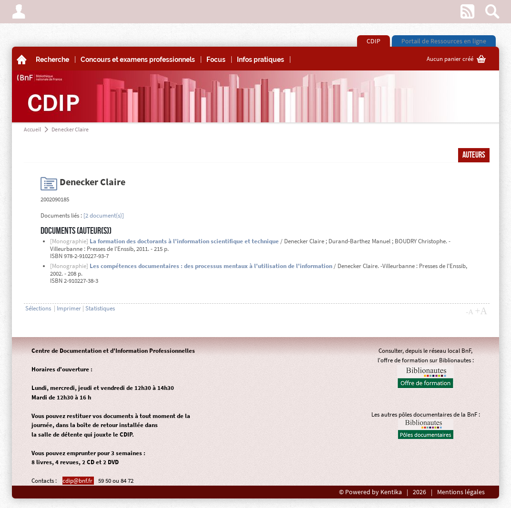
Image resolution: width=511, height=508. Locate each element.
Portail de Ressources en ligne (443, 41)
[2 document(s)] (103, 215)
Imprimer (69, 308)
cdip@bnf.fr (78, 481)
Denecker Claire (70, 129)
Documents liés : (61, 215)
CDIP (373, 41)
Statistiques (100, 308)
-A (469, 312)
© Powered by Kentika (370, 492)
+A (481, 311)
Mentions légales (461, 492)
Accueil (32, 129)
